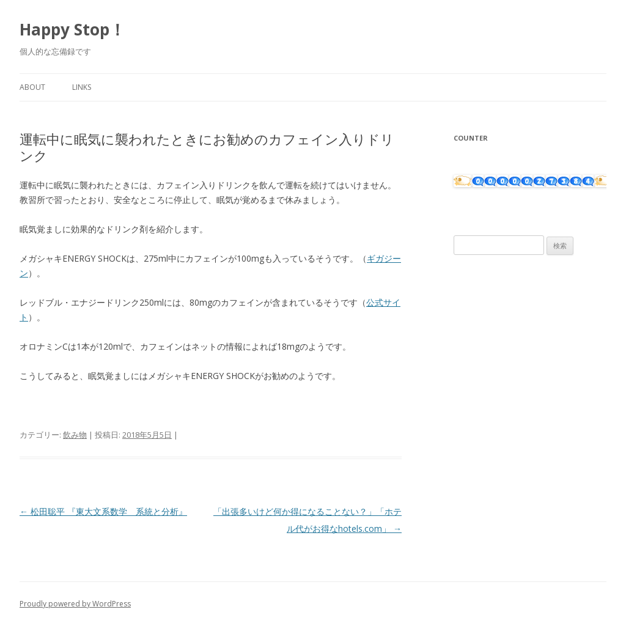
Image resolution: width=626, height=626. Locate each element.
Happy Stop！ (72, 29)
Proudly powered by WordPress (75, 603)
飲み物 (75, 434)
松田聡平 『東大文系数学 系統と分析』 (103, 511)
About (32, 87)
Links (81, 87)
